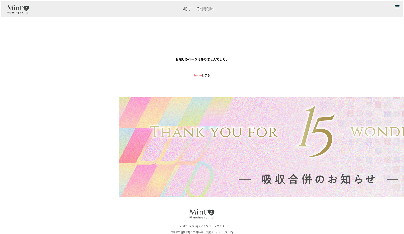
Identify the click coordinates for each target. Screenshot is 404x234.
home (198, 75)
